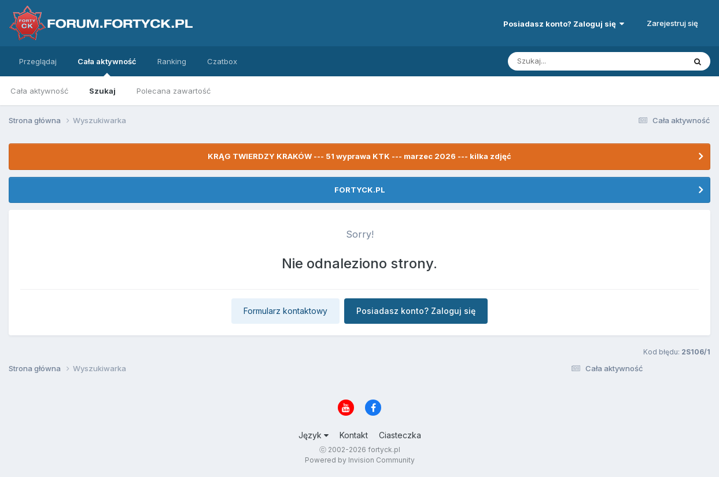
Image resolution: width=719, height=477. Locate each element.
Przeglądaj (38, 61)
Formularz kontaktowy (285, 311)
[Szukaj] (568, 61)
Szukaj (102, 90)
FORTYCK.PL (359, 189)
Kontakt (354, 435)
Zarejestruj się (672, 23)
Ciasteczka (400, 435)
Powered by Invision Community (360, 460)
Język (313, 435)
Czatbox (222, 61)
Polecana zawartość (174, 90)
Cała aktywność (107, 66)
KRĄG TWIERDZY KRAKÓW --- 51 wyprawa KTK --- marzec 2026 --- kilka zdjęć (359, 156)
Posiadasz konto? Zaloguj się (563, 23)
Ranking (171, 61)
